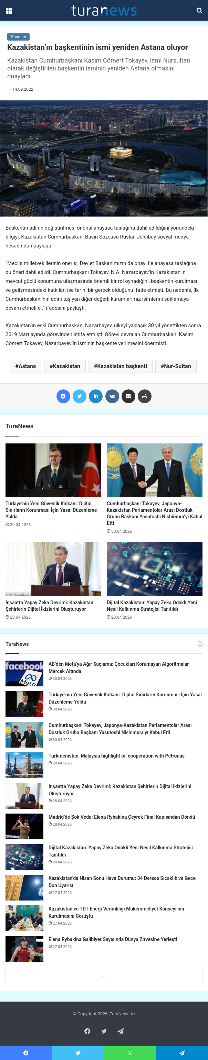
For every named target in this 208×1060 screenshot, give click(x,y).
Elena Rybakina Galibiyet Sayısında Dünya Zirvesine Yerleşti (113, 939)
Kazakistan (66, 366)
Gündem (18, 36)
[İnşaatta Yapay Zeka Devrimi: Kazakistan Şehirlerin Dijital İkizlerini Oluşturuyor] (53, 569)
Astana (27, 366)
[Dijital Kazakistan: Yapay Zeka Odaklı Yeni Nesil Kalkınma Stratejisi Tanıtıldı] (154, 569)
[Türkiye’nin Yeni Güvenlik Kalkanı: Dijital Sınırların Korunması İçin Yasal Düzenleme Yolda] (53, 470)
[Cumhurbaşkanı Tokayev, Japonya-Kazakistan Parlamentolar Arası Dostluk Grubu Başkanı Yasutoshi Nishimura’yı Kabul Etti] (154, 470)
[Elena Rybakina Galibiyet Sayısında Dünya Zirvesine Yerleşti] (24, 949)
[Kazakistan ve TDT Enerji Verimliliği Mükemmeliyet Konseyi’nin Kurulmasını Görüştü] (24, 918)
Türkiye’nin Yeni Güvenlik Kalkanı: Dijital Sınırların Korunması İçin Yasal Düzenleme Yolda (51, 510)
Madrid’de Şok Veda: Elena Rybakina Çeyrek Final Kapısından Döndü (122, 817)
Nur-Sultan (177, 366)
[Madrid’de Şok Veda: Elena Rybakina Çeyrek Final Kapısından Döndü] (24, 826)
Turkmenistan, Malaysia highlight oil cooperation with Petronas (117, 756)
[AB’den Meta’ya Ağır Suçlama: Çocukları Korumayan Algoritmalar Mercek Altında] (24, 673)
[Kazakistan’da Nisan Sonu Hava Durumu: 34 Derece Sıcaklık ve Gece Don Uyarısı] (24, 888)
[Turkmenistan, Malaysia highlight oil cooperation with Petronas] (24, 765)
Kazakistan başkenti (122, 366)
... (104, 975)
